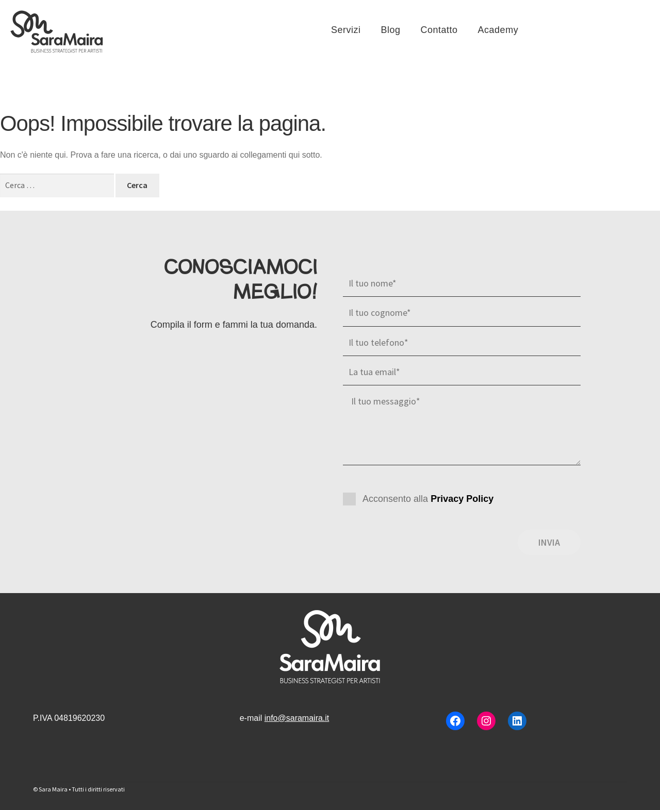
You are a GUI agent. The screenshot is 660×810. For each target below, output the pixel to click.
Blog (391, 30)
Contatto (439, 30)
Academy (498, 30)
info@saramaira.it (297, 718)
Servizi (346, 30)
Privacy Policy (462, 499)
